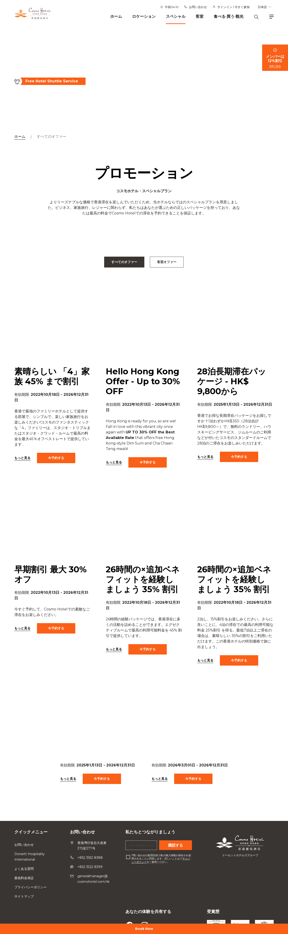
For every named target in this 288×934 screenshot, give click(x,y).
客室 (199, 16)
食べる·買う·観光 (228, 16)
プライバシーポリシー (30, 887)
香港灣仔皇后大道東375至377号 (91, 845)
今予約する (56, 464)
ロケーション (144, 16)
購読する (175, 845)
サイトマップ (24, 896)
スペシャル (175, 16)
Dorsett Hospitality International (29, 857)
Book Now (144, 929)
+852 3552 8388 (90, 858)
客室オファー (166, 262)
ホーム (116, 16)
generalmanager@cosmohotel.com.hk (93, 879)
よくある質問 (24, 869)
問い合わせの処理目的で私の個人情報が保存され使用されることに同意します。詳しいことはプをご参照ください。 (161, 859)
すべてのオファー (51, 136)
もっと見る (22, 464)
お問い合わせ (198, 7)
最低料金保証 (24, 878)
